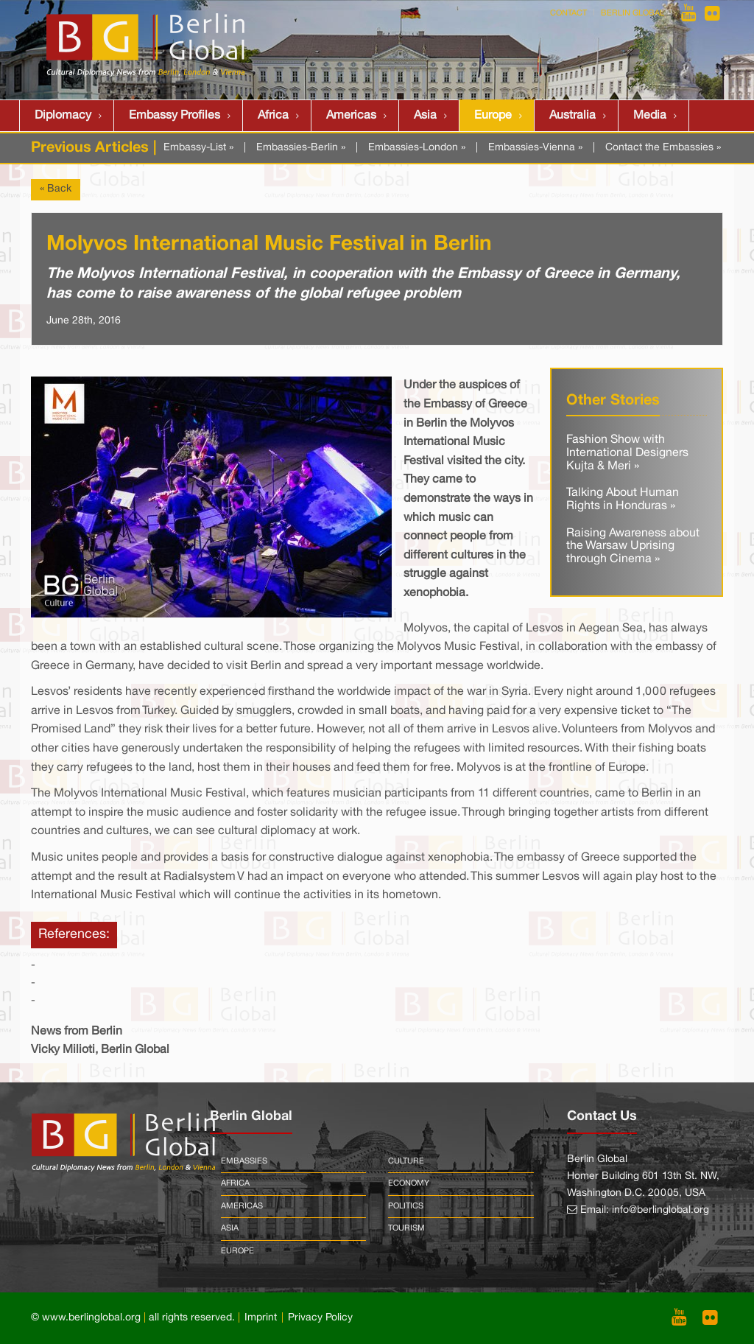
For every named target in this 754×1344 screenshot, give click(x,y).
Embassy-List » (198, 148)
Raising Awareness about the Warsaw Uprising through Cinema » (633, 546)
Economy (408, 1183)
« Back (55, 189)
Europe (493, 116)
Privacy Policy (320, 1318)
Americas (351, 116)
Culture (406, 1161)
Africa (273, 116)
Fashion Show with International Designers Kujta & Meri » (627, 453)
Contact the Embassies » (663, 148)
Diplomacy (63, 116)
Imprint (260, 1318)
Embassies (244, 1161)
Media (649, 116)
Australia (572, 116)
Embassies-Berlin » (300, 148)
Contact (568, 13)
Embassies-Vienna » (535, 148)
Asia (425, 116)
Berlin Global (632, 13)
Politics (405, 1206)
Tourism (406, 1228)
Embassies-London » (416, 148)
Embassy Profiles (174, 116)
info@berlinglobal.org (660, 1210)
